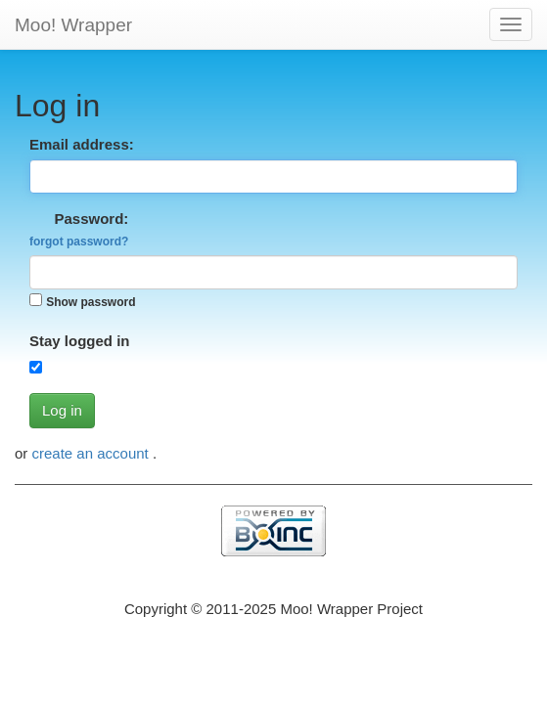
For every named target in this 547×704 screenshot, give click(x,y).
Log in (62, 410)
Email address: (81, 144)
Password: (78, 228)
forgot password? (78, 241)
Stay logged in (79, 340)
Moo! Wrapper (73, 25)
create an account (92, 453)
